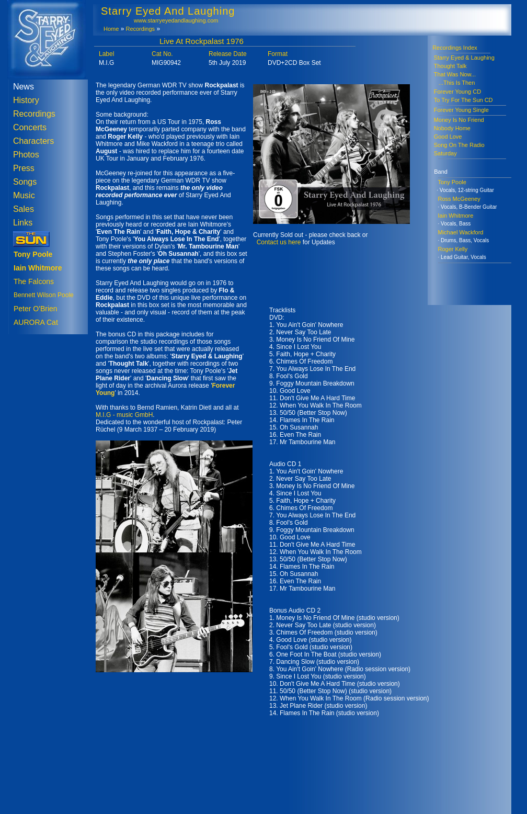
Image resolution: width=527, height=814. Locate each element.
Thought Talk (450, 66)
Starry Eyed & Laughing (464, 57)
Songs (25, 181)
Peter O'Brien (36, 308)
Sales (23, 209)
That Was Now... (455, 74)
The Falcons (34, 281)
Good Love (448, 136)
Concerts (30, 127)
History (26, 100)
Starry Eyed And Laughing (168, 11)
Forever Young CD (458, 91)
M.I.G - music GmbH (124, 415)
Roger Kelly (452, 249)
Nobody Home (452, 128)
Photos (26, 154)
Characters (33, 141)
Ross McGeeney (459, 199)
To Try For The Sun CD (463, 100)
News (23, 86)
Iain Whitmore (455, 215)
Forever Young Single (461, 110)
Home (111, 29)
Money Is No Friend (459, 120)
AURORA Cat (36, 322)
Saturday (445, 153)
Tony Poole (452, 182)
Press (24, 168)
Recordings (34, 113)
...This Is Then (454, 83)
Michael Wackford (460, 232)
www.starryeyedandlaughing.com (176, 20)
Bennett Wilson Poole (44, 295)
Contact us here (279, 242)
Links (22, 222)
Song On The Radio (459, 145)
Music (24, 195)
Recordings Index (452, 47)
